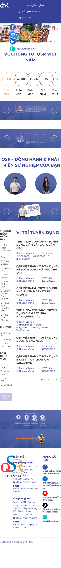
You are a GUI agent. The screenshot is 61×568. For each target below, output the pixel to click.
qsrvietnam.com (23, 49)
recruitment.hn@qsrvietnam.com (25, 526)
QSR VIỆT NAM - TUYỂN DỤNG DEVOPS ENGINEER (37, 339)
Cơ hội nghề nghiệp (32, 5)
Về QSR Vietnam (30, 11)
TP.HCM (48, 253)
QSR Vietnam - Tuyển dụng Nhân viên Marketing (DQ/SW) (36, 291)
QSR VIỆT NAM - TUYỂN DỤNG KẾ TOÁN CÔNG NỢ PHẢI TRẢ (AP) (37, 269)
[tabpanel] (30, 110)
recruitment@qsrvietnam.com (31, 34)
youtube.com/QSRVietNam (51, 496)
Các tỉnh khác (35, 324)
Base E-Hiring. (24, 541)
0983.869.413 (30, 482)
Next (54, 110)
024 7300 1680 (25, 514)
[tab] (6, 84)
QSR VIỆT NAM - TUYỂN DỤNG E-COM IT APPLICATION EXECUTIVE (37, 359)
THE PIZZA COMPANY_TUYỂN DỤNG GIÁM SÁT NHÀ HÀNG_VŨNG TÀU (36, 313)
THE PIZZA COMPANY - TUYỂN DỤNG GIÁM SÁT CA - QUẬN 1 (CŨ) (37, 245)
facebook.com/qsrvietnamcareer (32, 27)
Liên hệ (25, 17)
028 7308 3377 (25, 478)
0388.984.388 (30, 518)
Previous (7, 110)
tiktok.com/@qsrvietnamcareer (51, 508)
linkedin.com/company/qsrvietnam (34, 42)
